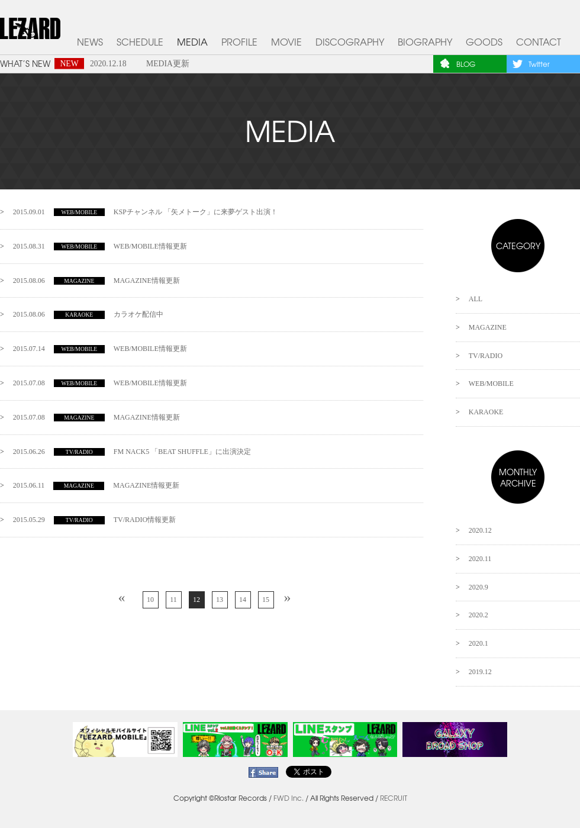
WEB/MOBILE (491, 383)
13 (219, 599)
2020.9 (478, 587)
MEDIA (192, 42)
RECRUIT (393, 797)
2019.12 (480, 672)
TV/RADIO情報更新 (94, 520)
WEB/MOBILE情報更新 (100, 246)
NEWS (90, 42)
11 (173, 599)
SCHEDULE (140, 42)
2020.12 (480, 530)
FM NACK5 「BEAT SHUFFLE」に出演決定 (132, 451)
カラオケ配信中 (88, 314)
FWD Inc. (288, 797)
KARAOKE (486, 412)
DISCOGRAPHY (349, 42)
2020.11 (480, 559)
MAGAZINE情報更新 (96, 280)
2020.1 (478, 643)
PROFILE (239, 42)
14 (242, 599)
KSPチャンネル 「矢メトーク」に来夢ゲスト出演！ (145, 212)
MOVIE (286, 42)
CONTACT (538, 42)
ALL (475, 299)
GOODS (484, 42)
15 (265, 599)
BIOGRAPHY (425, 42)
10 (150, 599)
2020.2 (478, 615)
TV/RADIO (485, 356)
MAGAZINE (488, 327)
